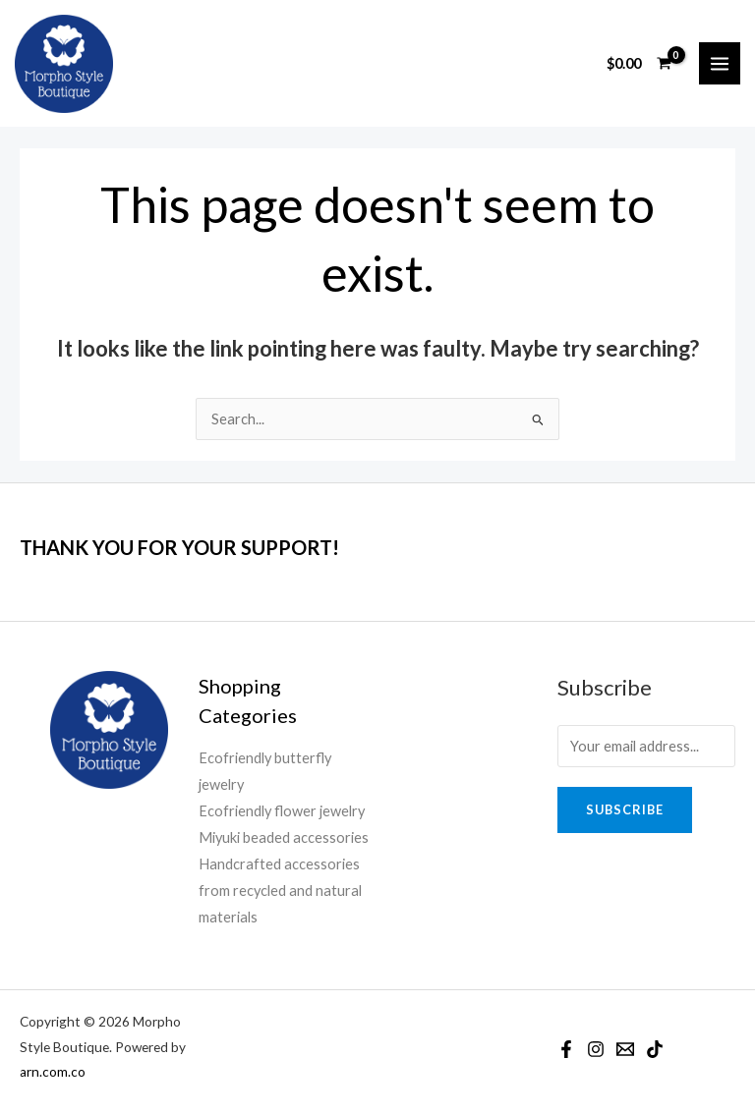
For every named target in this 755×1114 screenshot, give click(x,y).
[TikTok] (655, 1049)
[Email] (625, 1049)
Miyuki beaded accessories (284, 837)
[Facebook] (566, 1049)
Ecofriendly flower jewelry (282, 811)
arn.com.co (53, 1072)
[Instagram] (596, 1049)
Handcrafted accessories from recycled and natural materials (280, 890)
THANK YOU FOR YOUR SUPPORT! (179, 547)
